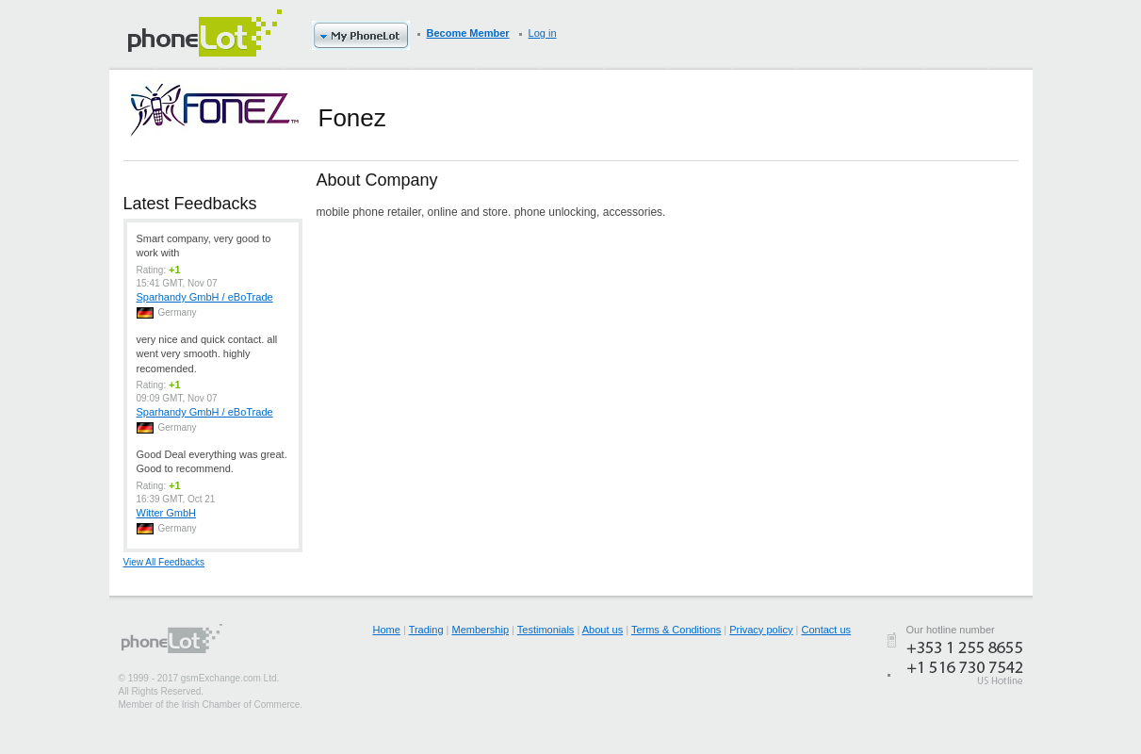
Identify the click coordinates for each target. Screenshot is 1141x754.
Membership (481, 629)
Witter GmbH (167, 512)
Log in (543, 33)
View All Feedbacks (164, 562)
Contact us (827, 629)
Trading (426, 629)
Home (386, 629)
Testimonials (546, 629)
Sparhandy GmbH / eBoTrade (205, 297)
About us (602, 629)
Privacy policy (760, 629)
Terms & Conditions (676, 629)
